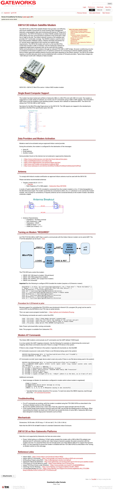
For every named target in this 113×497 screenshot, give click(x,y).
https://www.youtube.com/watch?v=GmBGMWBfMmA (66, 472)
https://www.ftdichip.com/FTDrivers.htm (60, 471)
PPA (51, 333)
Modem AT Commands (77, 38)
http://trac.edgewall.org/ (105, 495)
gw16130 (13, 13)
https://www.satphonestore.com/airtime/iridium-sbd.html (41, 162)
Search (108, 10)
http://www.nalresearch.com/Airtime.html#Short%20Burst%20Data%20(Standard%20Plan (51, 166)
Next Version (106, 13)
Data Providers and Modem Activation (81, 32)
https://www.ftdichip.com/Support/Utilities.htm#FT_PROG (60, 474)
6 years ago (25, 17)
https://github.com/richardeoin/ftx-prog (61, 314)
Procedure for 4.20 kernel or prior (81, 36)
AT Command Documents (42, 400)
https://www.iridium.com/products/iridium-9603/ (47, 464)
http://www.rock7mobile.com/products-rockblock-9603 (41, 164)
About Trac (108, 7)
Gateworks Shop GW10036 (57, 186)
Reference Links (75, 43)
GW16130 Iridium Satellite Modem (78, 29)
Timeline (99, 10)
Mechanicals (74, 40)
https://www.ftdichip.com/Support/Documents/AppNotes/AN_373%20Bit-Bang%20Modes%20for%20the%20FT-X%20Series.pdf (56, 476)
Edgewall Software (19, 495)
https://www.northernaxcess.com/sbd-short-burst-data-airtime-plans (45, 159)
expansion (7, 13)
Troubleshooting (75, 39)
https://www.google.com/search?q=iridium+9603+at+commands (62, 466)
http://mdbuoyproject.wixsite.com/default (57, 467)
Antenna (73, 33)
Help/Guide (100, 7)
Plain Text (56, 492)
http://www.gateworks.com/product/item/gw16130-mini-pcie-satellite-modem (68, 469)
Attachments (8, 483)
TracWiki (93, 487)
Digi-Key (29, 184)
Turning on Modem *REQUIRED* (79, 35)
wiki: (2, 13)
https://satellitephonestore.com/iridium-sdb (37, 161)
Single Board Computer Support (79, 31)
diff (31, 17)
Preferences (91, 7)
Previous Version (82, 13)
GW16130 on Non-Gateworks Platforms (81, 42)
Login (84, 7)
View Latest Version (94, 13)
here (43, 239)
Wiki (92, 10)
